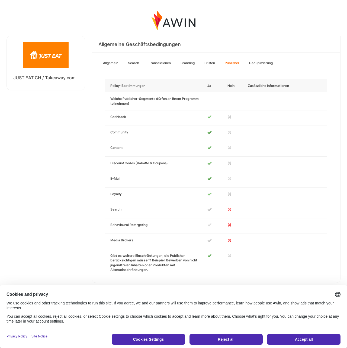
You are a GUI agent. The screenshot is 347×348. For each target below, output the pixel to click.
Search (133, 63)
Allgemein (110, 63)
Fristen (209, 63)
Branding (188, 63)
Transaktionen (160, 63)
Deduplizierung (261, 63)
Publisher (232, 63)
